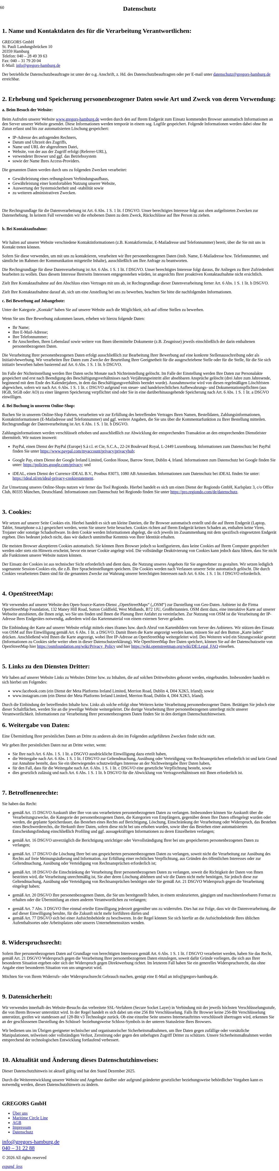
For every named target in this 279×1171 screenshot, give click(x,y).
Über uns (20, 1113)
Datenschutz (23, 1132)
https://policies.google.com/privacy (52, 464)
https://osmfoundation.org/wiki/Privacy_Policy (76, 646)
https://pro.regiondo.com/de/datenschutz (204, 492)
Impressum (22, 1127)
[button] (12, 1166)
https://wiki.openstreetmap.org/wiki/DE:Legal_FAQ (174, 646)
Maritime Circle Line (30, 1118)
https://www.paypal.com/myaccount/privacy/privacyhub (87, 451)
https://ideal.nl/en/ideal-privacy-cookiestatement (53, 478)
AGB (17, 1122)
